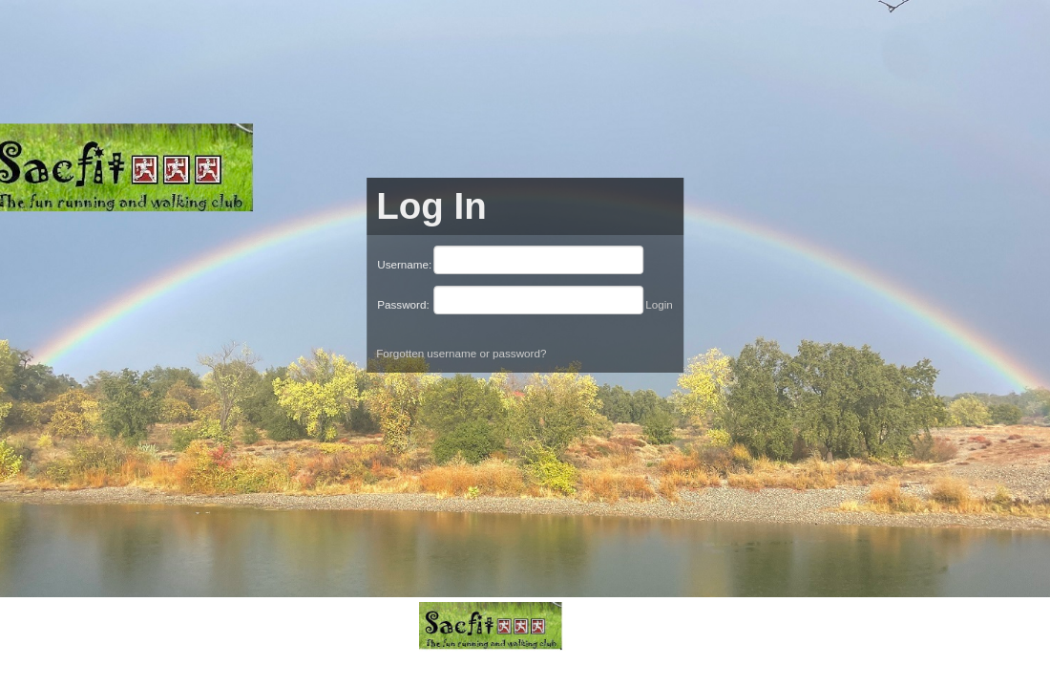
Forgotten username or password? (461, 353)
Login (659, 304)
